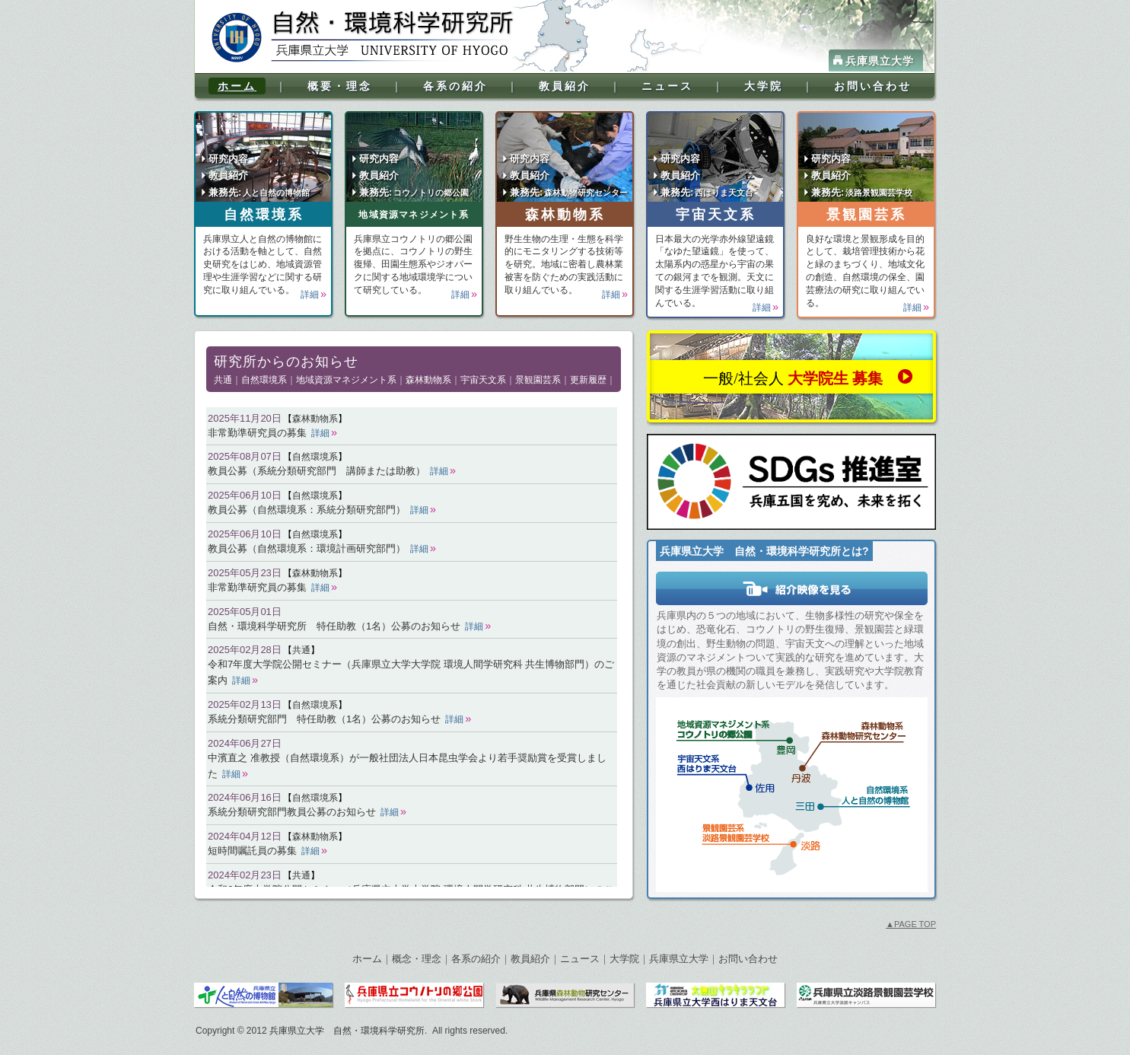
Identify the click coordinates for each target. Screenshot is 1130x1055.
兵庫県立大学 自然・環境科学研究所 (347, 1030)
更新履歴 (588, 380)
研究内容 (228, 158)
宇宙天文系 (716, 214)
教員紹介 (564, 86)
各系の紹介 (455, 86)
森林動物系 (565, 214)
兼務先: (259, 192)
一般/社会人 (793, 378)
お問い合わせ (873, 86)
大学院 (763, 86)
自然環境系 (264, 214)
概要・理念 (339, 86)
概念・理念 (416, 958)
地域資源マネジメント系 (413, 214)
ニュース (667, 86)
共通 (223, 380)
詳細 (310, 294)
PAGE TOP (911, 924)
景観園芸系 (866, 214)
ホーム (237, 86)
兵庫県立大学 (879, 61)
